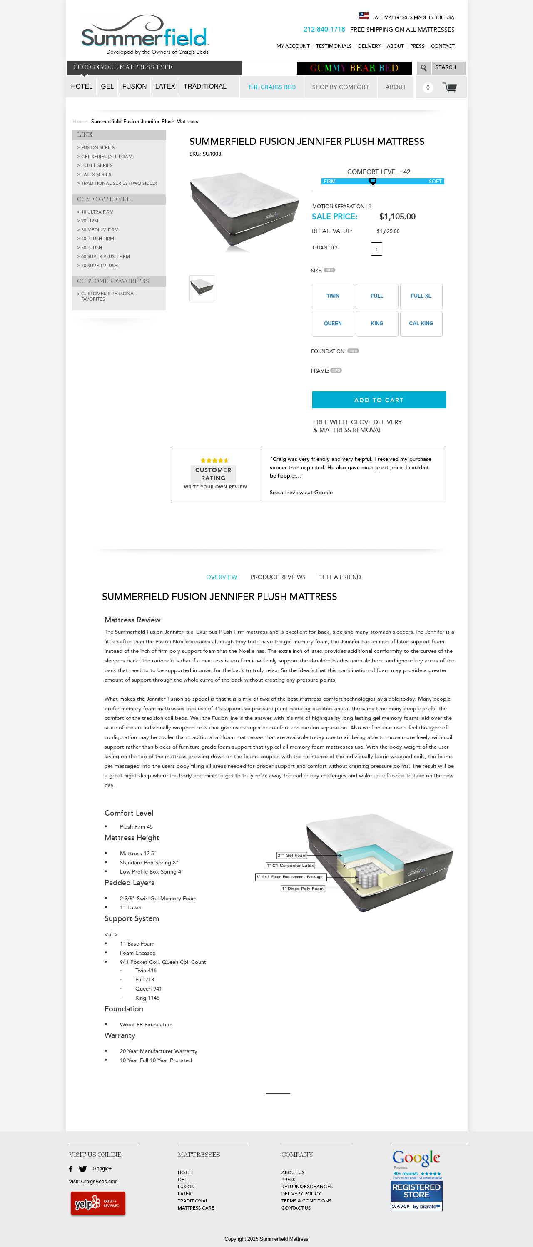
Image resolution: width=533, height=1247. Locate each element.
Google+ (102, 1169)
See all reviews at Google (301, 492)
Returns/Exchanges (307, 1187)
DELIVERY (369, 46)
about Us (292, 1172)
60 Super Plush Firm (105, 256)
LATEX (185, 1194)
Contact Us (296, 1208)
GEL (182, 1179)
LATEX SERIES (96, 174)
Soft (435, 182)
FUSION (186, 1187)
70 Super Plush (99, 266)
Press (417, 46)
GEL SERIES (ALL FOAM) (107, 156)
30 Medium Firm (100, 230)
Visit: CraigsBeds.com (93, 1182)
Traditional (205, 86)
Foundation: (335, 351)
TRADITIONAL (193, 1201)
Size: (323, 271)
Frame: (326, 371)
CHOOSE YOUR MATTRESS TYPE (123, 67)
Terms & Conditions (306, 1201)
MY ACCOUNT (293, 46)
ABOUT (395, 46)
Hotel (82, 86)
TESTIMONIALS (334, 46)
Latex (165, 86)
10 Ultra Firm (97, 212)
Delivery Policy (301, 1194)
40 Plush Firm (97, 238)
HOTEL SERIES (96, 165)
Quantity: (326, 248)
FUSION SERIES (98, 147)
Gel (107, 86)
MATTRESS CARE (196, 1208)
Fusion (134, 86)
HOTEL (185, 1172)
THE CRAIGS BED (272, 87)
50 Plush (91, 248)
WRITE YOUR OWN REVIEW (215, 487)
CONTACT (443, 46)
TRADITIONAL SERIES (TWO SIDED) (119, 183)
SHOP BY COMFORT (340, 87)
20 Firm (89, 221)
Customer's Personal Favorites (108, 296)
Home (79, 121)
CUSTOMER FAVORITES (113, 281)
